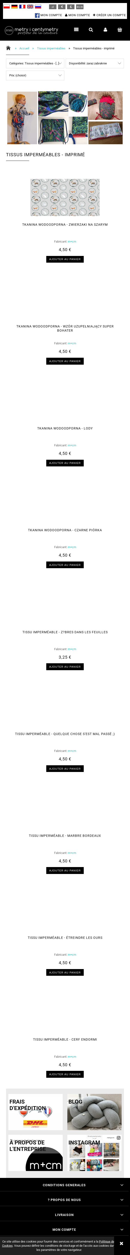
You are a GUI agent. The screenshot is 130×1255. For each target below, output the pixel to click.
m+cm (72, 241)
